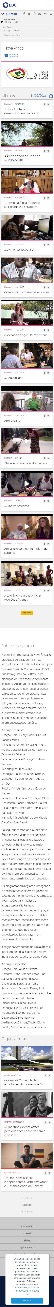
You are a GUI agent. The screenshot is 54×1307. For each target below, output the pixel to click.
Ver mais (27, 613)
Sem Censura (8, 27)
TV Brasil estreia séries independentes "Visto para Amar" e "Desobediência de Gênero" (26, 1182)
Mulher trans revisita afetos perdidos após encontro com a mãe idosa (24, 1131)
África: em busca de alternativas (25, 463)
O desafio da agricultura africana (26, 335)
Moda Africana (13, 378)
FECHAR (27, 1301)
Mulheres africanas (16, 506)
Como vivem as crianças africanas (26, 292)
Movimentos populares (19, 249)
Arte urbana (12, 420)
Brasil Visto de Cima (12, 35)
